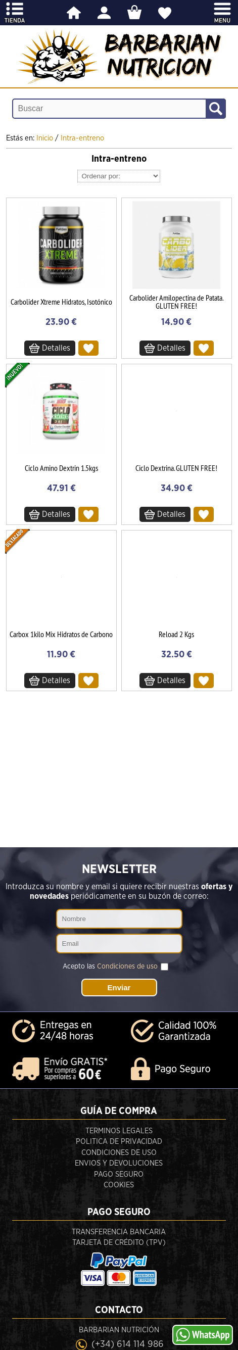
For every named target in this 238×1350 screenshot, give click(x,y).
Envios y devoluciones (119, 1163)
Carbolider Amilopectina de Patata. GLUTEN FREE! (176, 302)
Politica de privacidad (119, 1141)
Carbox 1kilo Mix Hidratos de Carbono (61, 634)
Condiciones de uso (127, 966)
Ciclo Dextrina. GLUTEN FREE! (176, 468)
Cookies (119, 1185)
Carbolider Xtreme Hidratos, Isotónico (61, 302)
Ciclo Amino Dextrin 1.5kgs (61, 468)
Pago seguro (119, 1174)
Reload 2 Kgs (176, 634)
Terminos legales (119, 1131)
